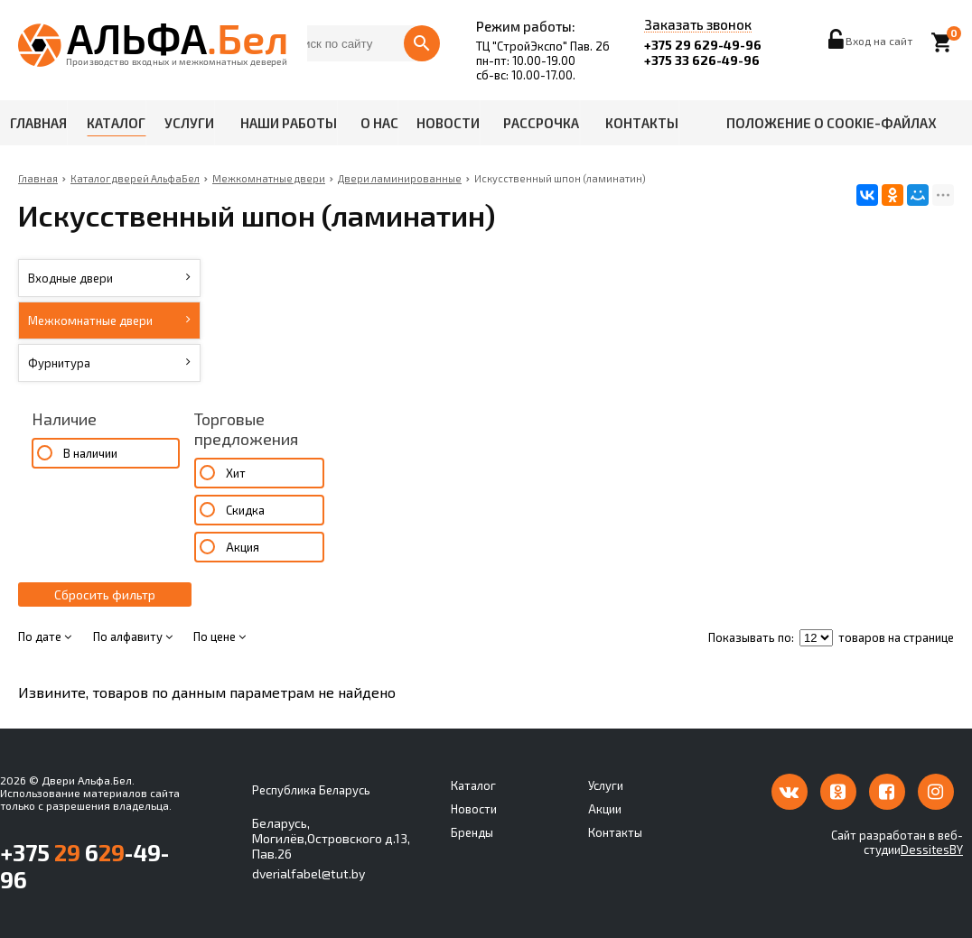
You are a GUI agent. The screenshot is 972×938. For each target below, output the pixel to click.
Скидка (245, 510)
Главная (38, 123)
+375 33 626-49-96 (702, 60)
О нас (379, 123)
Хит (236, 473)
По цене (219, 636)
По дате (44, 636)
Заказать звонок (698, 25)
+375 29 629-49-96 (703, 44)
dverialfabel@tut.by (308, 873)
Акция (242, 547)
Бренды (472, 832)
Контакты (641, 123)
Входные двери (109, 278)
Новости (448, 123)
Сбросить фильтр (104, 594)
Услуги (189, 123)
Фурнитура (109, 363)
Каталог (116, 123)
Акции (605, 809)
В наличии (90, 453)
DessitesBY (932, 849)
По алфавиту (133, 636)
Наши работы (288, 123)
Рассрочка (541, 123)
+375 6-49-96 (84, 866)
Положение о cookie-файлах (831, 123)
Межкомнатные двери (109, 320)
